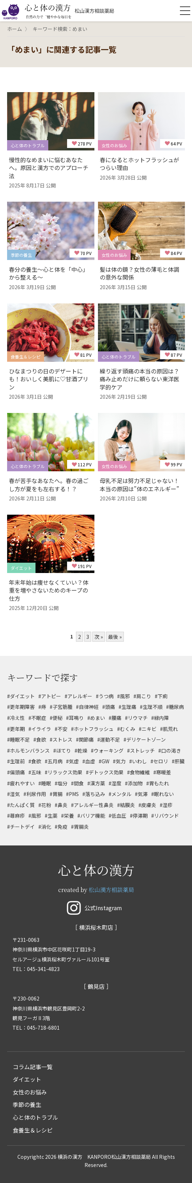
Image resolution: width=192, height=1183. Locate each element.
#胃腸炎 (80, 826)
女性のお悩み (30, 1092)
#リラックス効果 (63, 772)
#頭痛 (108, 706)
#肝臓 (178, 761)
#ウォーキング (107, 750)
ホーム (14, 28)
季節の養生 (27, 1104)
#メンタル (120, 793)
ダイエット (27, 1079)
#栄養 (67, 815)
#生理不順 (151, 706)
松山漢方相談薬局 (111, 890)
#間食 (77, 783)
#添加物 (134, 783)
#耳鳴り (75, 717)
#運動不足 (108, 739)
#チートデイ (21, 826)
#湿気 (13, 793)
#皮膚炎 (147, 804)
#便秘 (56, 717)
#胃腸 (56, 793)
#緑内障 (160, 717)
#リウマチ (136, 717)
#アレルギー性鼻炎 (92, 804)
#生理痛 (127, 706)
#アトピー (49, 696)
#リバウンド (165, 815)
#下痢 (161, 696)
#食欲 (39, 739)
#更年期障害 (21, 706)
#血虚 (88, 761)
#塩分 (61, 783)
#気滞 (141, 793)
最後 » (115, 636)
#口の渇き (169, 750)
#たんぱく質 (21, 804)
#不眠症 (37, 717)
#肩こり (142, 696)
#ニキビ (148, 728)
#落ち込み (93, 793)
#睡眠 (44, 783)
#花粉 (44, 804)
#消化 (44, 826)
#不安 (61, 728)
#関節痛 (85, 739)
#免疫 (61, 826)
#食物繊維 (138, 772)
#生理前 (16, 761)
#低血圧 (117, 815)
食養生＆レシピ (33, 1130)
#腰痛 (115, 717)
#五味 (34, 772)
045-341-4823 (43, 968)
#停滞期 (139, 815)
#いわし (138, 761)
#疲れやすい (21, 783)
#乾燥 (81, 750)
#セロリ (159, 761)
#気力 (119, 761)
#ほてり (62, 750)
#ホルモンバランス (28, 750)
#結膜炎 (126, 804)
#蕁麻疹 (16, 815)
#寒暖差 (162, 772)
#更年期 (16, 728)
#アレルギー (78, 696)
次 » (98, 636)
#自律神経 (87, 706)
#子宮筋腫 (61, 706)
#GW (104, 761)
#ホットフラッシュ (92, 728)
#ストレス (61, 739)
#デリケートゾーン (145, 739)
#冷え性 (16, 717)
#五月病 (53, 761)
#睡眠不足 (18, 739)
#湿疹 (166, 804)
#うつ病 (105, 696)
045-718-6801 (43, 1027)
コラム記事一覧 (33, 1066)
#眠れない (162, 793)
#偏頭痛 (16, 772)
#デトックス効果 (105, 772)
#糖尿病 (175, 706)
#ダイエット (21, 696)
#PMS (72, 793)
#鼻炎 (61, 804)
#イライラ (39, 728)
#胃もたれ (157, 783)
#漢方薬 (96, 783)
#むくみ (126, 728)
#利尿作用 (34, 793)
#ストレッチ (141, 750)
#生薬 (51, 815)
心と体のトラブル (35, 1117)
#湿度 (115, 783)
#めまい (96, 717)
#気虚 (72, 761)
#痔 (42, 706)
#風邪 (123, 696)
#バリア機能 (91, 815)
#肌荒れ (169, 728)
